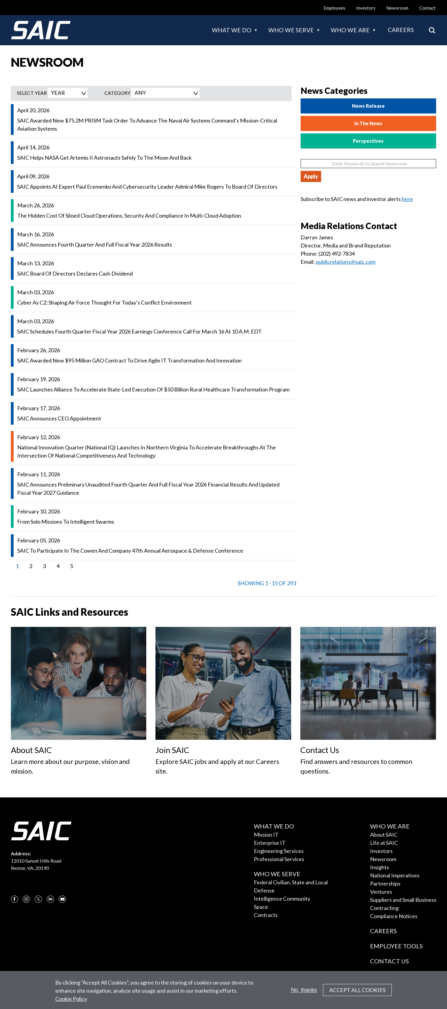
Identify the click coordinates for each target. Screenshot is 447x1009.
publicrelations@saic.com (345, 261)
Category (117, 93)
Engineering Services (279, 851)
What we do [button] (231, 30)
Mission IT (266, 834)
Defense (264, 890)
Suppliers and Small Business (403, 899)
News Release (368, 106)
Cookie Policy (71, 1001)
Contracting (384, 908)
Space (261, 906)
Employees (334, 8)
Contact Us (389, 961)
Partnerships (385, 883)
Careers (401, 29)
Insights (379, 867)
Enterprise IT (270, 842)
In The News (368, 123)
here (407, 199)
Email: (308, 261)
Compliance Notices (393, 916)
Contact (427, 8)
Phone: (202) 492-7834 (328, 253)
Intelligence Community (282, 898)
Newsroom (397, 8)
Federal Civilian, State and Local (291, 882)
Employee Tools (396, 946)
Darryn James (317, 237)
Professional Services (279, 859)
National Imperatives (395, 875)
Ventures (381, 891)
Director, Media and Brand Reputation (346, 245)
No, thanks (304, 992)
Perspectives (368, 141)
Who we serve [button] (291, 30)
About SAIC (384, 834)
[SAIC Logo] (41, 30)
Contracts (266, 915)
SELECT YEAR (32, 93)
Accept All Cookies (357, 992)
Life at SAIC (384, 842)
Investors (365, 8)
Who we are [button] (350, 30)
